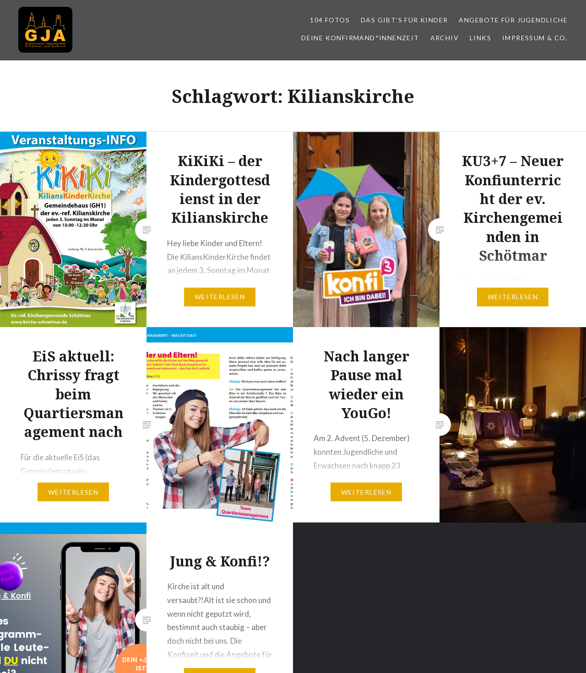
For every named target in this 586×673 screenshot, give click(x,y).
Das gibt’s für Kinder (404, 20)
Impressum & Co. (535, 38)
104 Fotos (330, 20)
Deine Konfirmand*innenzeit (360, 38)
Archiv (444, 38)
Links (480, 38)
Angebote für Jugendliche (513, 20)
